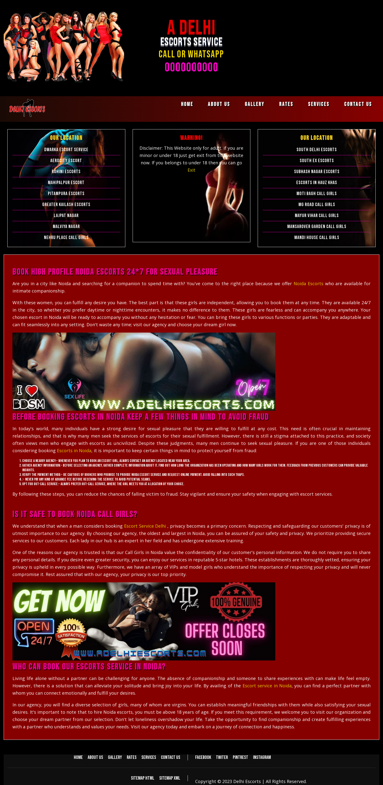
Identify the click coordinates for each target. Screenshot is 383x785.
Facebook (203, 757)
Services (319, 104)
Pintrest (240, 757)
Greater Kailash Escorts (66, 205)
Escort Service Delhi (145, 526)
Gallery (255, 104)
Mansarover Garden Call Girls (316, 227)
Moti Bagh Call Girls (317, 194)
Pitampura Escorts (66, 194)
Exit (191, 170)
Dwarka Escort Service (66, 150)
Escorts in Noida (74, 450)
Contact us (358, 104)
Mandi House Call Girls (316, 238)
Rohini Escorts (66, 172)
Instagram (262, 757)
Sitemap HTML (142, 778)
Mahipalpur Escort (66, 183)
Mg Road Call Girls (316, 205)
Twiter (222, 757)
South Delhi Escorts (317, 150)
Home (187, 104)
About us (219, 104)
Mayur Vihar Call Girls (317, 216)
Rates (286, 104)
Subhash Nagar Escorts (317, 172)
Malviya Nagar (66, 227)
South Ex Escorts (317, 161)
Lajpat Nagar (66, 216)
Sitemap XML (169, 778)
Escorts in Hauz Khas (316, 183)
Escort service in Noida (267, 686)
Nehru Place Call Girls (66, 238)
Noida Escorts (309, 283)
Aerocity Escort (66, 161)
